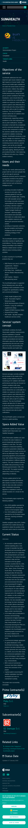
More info (14, 808)
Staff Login (4, 788)
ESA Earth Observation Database (10, 793)
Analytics (15, 815)
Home (4, 26)
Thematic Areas (11, 26)
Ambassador (5, 790)
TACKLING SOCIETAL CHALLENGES (11, 785)
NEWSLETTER (6, 783)
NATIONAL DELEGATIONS (8, 780)
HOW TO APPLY (6, 778)
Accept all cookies (14, 825)
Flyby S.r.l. (8, 701)
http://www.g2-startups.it (10, 733)
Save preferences (14, 819)
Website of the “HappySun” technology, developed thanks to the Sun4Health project (14, 749)
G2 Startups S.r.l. (12, 728)
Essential (15, 812)
